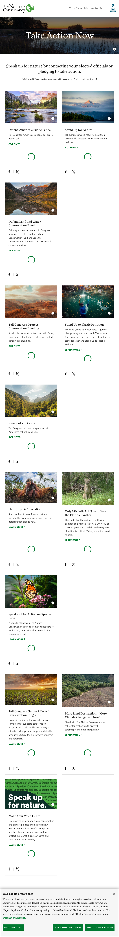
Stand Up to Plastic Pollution (84, 324)
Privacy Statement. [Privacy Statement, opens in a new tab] (14, 921)
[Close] (114, 897)
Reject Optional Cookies (100, 931)
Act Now (14, 143)
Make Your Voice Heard (24, 816)
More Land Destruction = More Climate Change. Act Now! (86, 715)
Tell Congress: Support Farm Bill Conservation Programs (30, 713)
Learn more (72, 349)
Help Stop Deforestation (25, 509)
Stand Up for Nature (78, 130)
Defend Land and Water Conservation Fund (25, 223)
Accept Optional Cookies (67, 931)
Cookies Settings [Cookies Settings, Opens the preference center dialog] (13, 931)
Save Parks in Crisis (22, 423)
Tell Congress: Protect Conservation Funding (24, 326)
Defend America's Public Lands (30, 130)
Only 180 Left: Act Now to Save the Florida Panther (85, 513)
